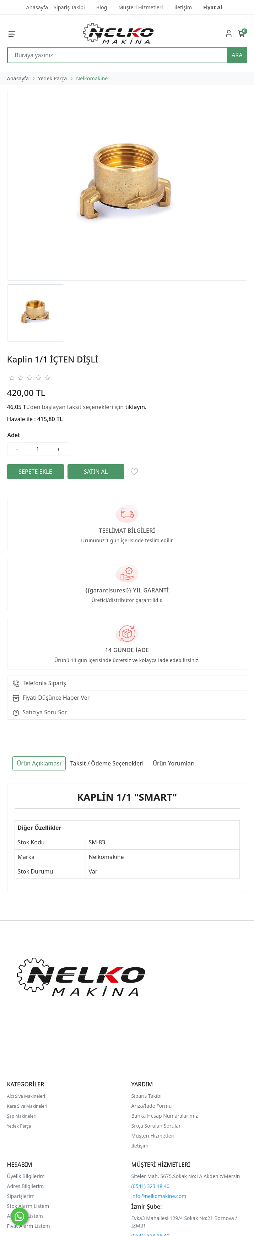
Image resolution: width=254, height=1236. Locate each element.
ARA (237, 55)
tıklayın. (135, 407)
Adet (13, 435)
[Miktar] (37, 449)
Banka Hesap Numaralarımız (164, 1115)
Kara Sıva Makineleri (27, 1106)
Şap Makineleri (22, 1116)
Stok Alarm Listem (28, 1206)
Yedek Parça (19, 1126)
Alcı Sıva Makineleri (26, 1096)
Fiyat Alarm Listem (28, 1225)
